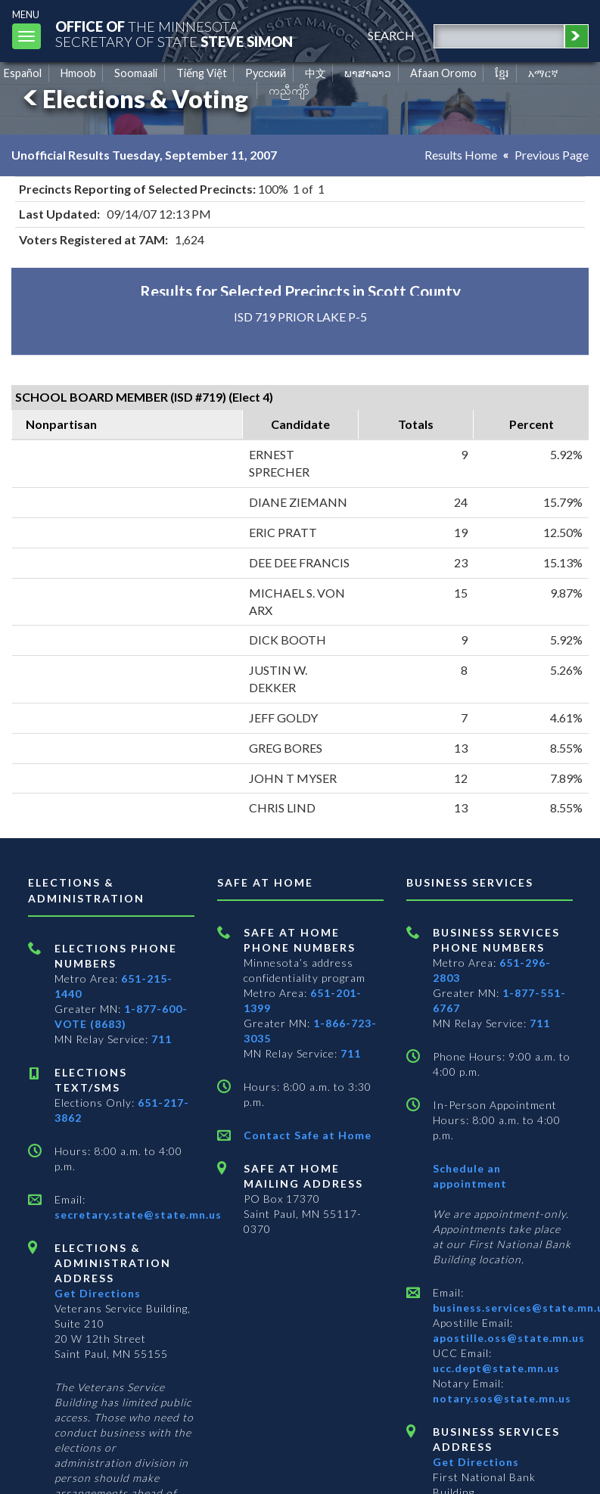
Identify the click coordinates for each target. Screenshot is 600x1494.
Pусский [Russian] (265, 73)
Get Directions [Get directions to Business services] (476, 1461)
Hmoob (78, 73)
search (391, 35)
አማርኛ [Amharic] (543, 73)
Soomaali (135, 73)
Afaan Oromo (443, 73)
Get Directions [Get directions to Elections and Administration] (97, 1293)
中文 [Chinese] (315, 73)
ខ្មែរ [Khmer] (502, 73)
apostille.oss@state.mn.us (509, 1337)
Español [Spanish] (23, 73)
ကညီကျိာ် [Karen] (289, 90)
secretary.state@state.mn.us (138, 1214)
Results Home (460, 155)
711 (161, 1039)
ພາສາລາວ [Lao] (367, 73)
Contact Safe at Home (308, 1135)
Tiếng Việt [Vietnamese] (201, 73)
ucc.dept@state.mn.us (496, 1368)
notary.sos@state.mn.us (502, 1398)
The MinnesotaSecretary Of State (174, 33)
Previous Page (552, 155)
